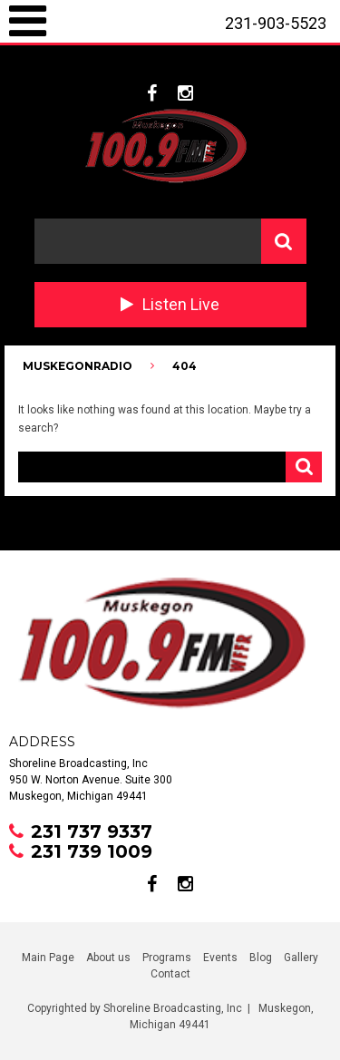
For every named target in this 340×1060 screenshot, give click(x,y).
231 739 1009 (91, 851)
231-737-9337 (260, 66)
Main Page (48, 957)
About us (108, 957)
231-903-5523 (275, 23)
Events (220, 957)
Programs (166, 957)
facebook (152, 93)
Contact (170, 974)
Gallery (301, 957)
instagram (185, 93)
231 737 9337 (91, 831)
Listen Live (180, 304)
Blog (260, 957)
